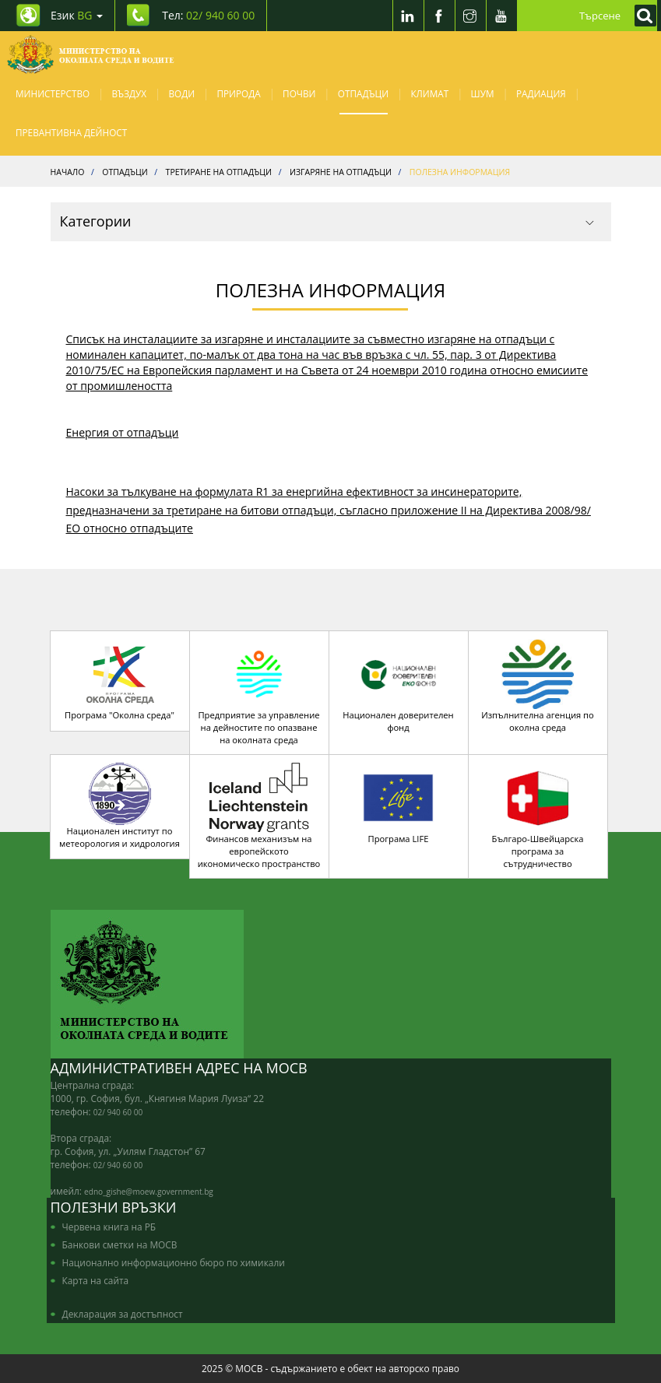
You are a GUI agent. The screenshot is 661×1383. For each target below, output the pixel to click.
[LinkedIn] (408, 15)
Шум (482, 93)
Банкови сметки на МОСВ (120, 1244)
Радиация (541, 93)
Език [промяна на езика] (77, 15)
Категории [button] (327, 221)
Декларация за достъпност (122, 1314)
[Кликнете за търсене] (641, 15)
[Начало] (90, 54)
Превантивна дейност (71, 132)
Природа (239, 93)
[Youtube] (501, 15)
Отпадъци (363, 93)
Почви (299, 93)
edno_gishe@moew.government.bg (148, 1191)
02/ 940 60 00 (118, 1112)
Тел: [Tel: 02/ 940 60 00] (208, 15)
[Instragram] (470, 15)
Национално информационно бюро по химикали (173, 1262)
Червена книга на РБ (109, 1226)
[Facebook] (439, 15)
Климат (429, 93)
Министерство (53, 93)
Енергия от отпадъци (122, 432)
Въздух (129, 93)
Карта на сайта (95, 1280)
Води (181, 93)
